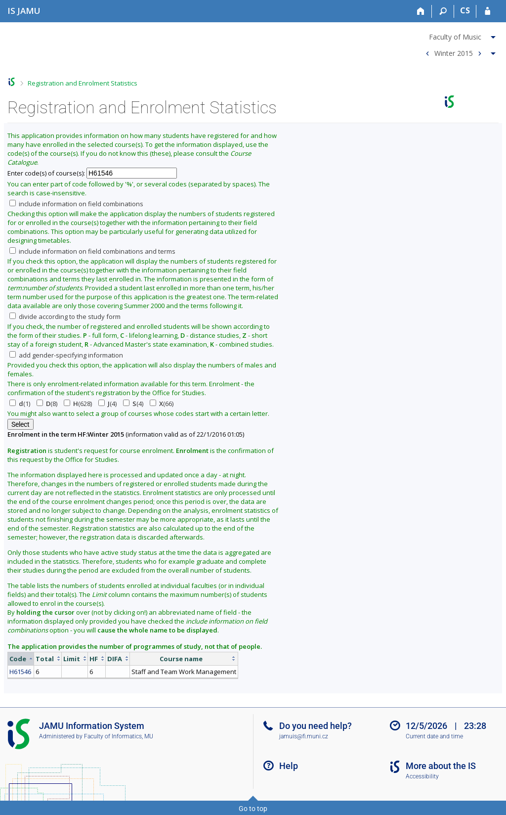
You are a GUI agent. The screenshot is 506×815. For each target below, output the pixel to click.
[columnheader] (21, 658)
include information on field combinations (76, 203)
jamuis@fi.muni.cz (303, 736)
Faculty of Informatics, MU (118, 736)
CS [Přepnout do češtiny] (465, 10)
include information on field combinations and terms (92, 251)
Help (288, 766)
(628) (78, 403)
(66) (161, 403)
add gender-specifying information (66, 355)
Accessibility (422, 776)
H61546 (20, 671)
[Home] (421, 11)
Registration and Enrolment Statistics (82, 83)
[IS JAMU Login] (487, 11)
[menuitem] (459, 35)
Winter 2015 (453, 52)
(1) (19, 403)
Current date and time (434, 736)
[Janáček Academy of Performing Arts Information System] (24, 10)
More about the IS (441, 766)
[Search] (443, 11)
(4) (107, 403)
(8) (47, 403)
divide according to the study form (65, 316)
